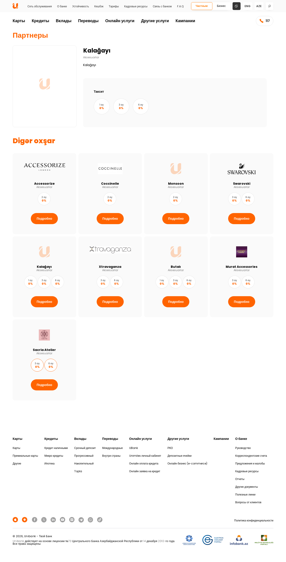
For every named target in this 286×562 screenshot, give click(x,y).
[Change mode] (236, 6)
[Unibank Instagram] (72, 519)
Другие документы (246, 487)
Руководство (243, 448)
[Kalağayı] (44, 276)
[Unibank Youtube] (63, 519)
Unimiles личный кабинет (145, 456)
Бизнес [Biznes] (221, 6)
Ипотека (49, 463)
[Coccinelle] (110, 193)
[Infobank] (239, 540)
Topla (78, 471)
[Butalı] (176, 276)
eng (248, 6)
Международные (112, 448)
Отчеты (239, 479)
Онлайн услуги (120, 20)
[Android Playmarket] (25, 519)
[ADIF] (189, 540)
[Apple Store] (16, 519)
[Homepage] (15, 8)
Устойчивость (80, 6)
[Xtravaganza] (110, 276)
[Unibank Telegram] (81, 519)
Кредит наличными (56, 448)
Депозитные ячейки (179, 456)
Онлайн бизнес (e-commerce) (187, 463)
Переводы (88, 20)
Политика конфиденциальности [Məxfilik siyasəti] (253, 520)
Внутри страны (111, 456)
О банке (62, 6)
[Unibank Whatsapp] (91, 519)
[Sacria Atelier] (44, 359)
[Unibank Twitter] (44, 519)
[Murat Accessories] (242, 276)
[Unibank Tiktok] (99, 519)
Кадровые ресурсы (135, 6)
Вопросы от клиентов (248, 502)
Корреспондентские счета (251, 456)
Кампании (185, 20)
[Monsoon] (176, 193)
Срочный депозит (85, 448)
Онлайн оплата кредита (144, 463)
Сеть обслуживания (39, 6)
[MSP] (264, 540)
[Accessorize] (44, 193)
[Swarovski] (242, 193)
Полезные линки (245, 494)
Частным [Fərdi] (202, 6)
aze (259, 6)
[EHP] (212, 540)
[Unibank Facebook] (35, 519)
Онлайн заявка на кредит (144, 471)
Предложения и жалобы (250, 463)
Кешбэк (98, 6)
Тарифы (114, 6)
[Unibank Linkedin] (54, 519)
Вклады (63, 20)
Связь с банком (162, 6)
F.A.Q (180, 6)
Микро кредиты (53, 456)
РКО (170, 448)
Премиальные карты (25, 456)
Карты (19, 20)
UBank (133, 448)
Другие (17, 463)
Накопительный (84, 463)
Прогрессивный (84, 456)
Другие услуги (155, 20)
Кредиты (40, 20)
